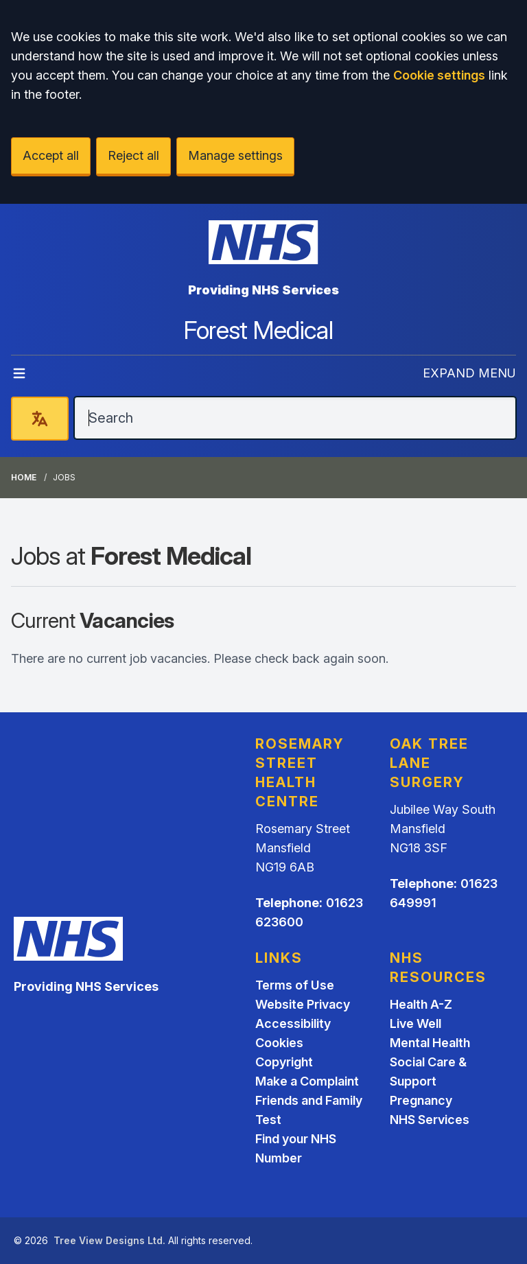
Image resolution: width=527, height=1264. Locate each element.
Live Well (415, 1023)
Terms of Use (294, 985)
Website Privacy (302, 1004)
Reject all (133, 155)
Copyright (284, 1062)
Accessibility (293, 1023)
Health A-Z (421, 1004)
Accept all (51, 155)
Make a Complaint (307, 1081)
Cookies (279, 1042)
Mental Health (430, 1042)
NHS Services (429, 1119)
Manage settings (235, 155)
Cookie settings (439, 75)
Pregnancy (421, 1100)
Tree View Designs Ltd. (109, 1240)
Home (23, 477)
